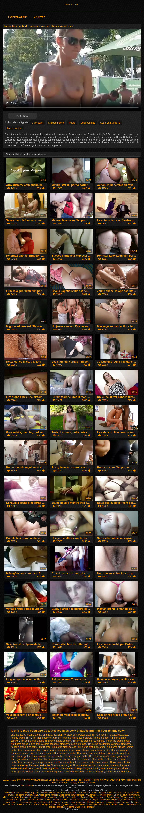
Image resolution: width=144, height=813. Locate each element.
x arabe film (111, 771)
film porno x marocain (69, 750)
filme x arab (113, 759)
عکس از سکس (9, 780)
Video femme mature (50, 792)
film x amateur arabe (65, 753)
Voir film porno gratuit (15, 799)
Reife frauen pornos (68, 780)
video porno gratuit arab (86, 768)
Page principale (17, 17)
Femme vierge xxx (77, 802)
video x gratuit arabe (58, 771)
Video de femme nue (13, 792)
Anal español (42, 780)
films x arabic (14, 128)
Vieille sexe (65, 797)
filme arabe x (99, 759)
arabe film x (104, 734)
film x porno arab (53, 759)
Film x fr (72, 799)
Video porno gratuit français (72, 795)
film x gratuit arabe (20, 759)
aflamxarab (79, 734)
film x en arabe (55, 756)
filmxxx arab (116, 762)
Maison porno (56, 122)
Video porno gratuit (60, 804)
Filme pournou (25, 802)
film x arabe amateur (118, 753)
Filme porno (110, 802)
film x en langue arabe (76, 756)
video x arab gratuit (111, 768)
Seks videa (65, 792)
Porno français (113, 797)
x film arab (124, 771)
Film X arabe (27, 785)
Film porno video (77, 804)
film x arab (82, 753)
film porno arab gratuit (32, 740)
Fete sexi (56, 782)
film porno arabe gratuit (118, 740)
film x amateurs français (87, 799)
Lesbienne (92, 792)
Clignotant (37, 122)
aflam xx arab (64, 734)
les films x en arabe (98, 765)
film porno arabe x (20, 744)
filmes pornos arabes (45, 762)
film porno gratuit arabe (64, 747)
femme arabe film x (21, 737)
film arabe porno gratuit (44, 737)
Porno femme (11, 802)
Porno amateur (87, 807)
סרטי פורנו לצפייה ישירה (115, 780)
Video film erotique (127, 804)
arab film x (91, 734)
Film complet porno (94, 804)
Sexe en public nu (110, 122)
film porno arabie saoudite (45, 744)
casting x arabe (120, 734)
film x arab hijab (97, 753)
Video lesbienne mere (131, 797)
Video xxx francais (80, 797)
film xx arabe (70, 759)
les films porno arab (57, 765)
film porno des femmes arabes (104, 744)
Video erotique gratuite (110, 799)
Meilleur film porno (95, 802)
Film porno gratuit (59, 799)
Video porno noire (11, 797)
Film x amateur (17, 804)
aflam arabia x (34, 734)
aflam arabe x (18, 734)
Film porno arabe (72, 807)
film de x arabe (101, 737)
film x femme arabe (99, 756)
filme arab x (84, 759)
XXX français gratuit (58, 802)
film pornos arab (119, 750)
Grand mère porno (130, 799)
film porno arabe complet (58, 740)
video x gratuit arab (36, 771)
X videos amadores (86, 782)
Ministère (39, 17)
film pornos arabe (20, 753)
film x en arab (39, 756)
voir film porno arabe (81, 771)
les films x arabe (78, 765)
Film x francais (111, 804)
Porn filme (30, 804)
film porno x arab (27, 750)
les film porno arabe (35, 765)
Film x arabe (72, 4)
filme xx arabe (25, 762)
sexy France (122, 802)
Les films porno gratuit (123, 792)
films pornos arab (84, 762)
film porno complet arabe (73, 744)
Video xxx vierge (51, 797)
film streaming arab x (42, 753)
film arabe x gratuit (82, 737)
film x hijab (37, 759)
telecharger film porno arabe (58, 768)
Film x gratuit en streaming (127, 795)
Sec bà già (53, 780)
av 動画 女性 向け (69, 782)
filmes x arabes (66, 762)
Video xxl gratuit (41, 802)
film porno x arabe (46, 750)
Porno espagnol (43, 804)
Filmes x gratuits (32, 792)
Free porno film (96, 780)
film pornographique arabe (96, 750)
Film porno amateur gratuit (38, 799)
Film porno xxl (105, 792)
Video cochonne (79, 792)
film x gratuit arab (120, 756)
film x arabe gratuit (20, 756)
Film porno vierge (97, 797)
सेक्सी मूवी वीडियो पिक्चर (26, 780)
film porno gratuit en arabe (91, 747)
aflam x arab (49, 734)
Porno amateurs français (31, 797)
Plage (72, 122)
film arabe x (64, 737)
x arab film (98, 771)
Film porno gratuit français (26, 795)
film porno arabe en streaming (88, 740)
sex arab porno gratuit (29, 768)
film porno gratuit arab (38, 747)
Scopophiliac (88, 122)
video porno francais (48, 795)
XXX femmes (91, 795)
